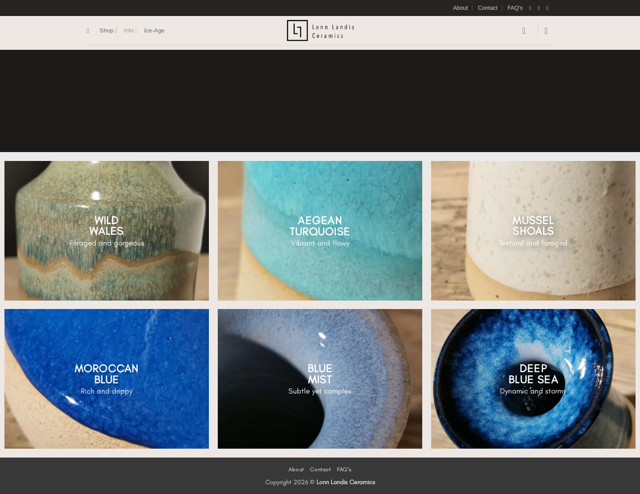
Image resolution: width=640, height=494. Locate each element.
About (460, 7)
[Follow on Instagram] (540, 8)
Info (131, 30)
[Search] (90, 30)
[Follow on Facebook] (532, 8)
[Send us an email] (549, 8)
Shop (108, 30)
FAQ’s (515, 7)
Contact (487, 7)
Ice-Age (154, 30)
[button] (526, 30)
